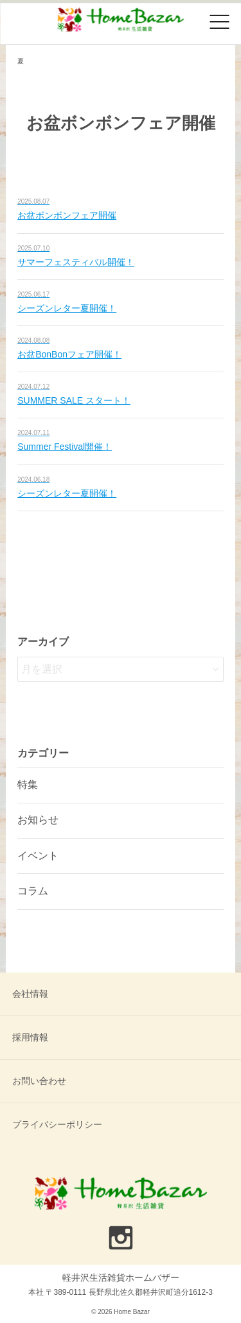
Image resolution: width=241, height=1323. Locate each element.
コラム (32, 890)
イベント (37, 855)
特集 (27, 784)
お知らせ (37, 819)
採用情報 (30, 1037)
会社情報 (30, 994)
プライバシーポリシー (57, 1124)
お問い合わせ (39, 1081)
